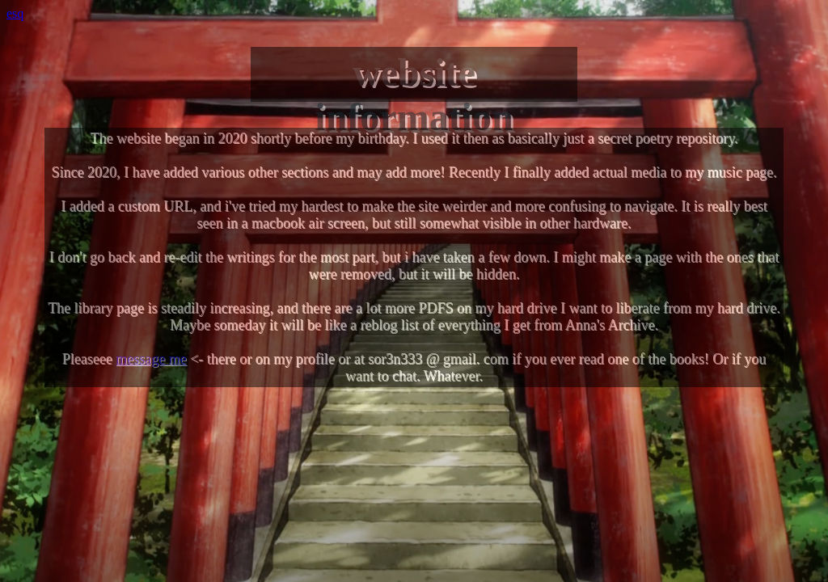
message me (151, 359)
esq (14, 13)
